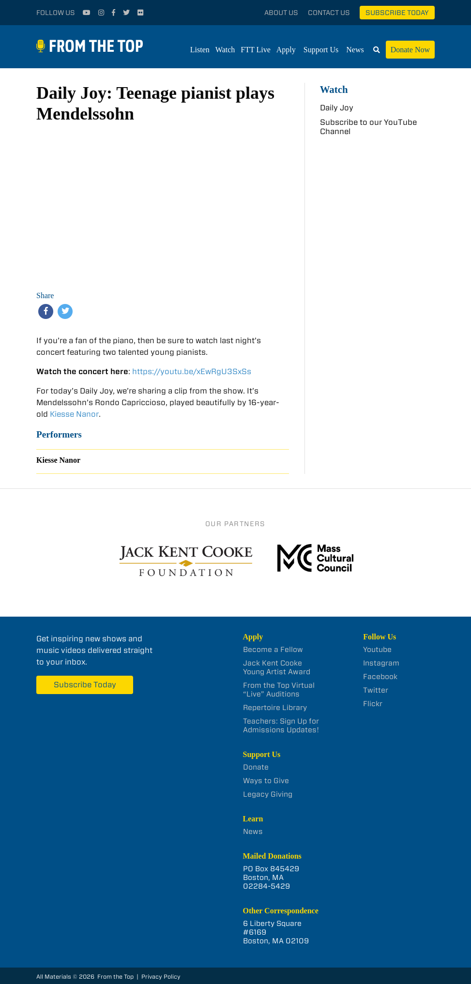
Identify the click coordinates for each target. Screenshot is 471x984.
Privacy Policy (161, 976)
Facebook (380, 676)
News (355, 49)
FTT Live (255, 49)
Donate (256, 767)
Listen (200, 49)
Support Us (321, 49)
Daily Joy (336, 107)
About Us (281, 12)
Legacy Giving (267, 794)
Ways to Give (266, 780)
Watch (225, 49)
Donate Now (410, 49)
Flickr (372, 703)
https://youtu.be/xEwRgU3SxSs (191, 371)
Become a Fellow (273, 649)
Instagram (381, 663)
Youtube (377, 649)
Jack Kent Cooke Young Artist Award (276, 667)
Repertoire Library (275, 707)
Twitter (375, 690)
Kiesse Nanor (74, 414)
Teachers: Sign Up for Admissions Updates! (281, 725)
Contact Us (329, 12)
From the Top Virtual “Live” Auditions (279, 689)
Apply (286, 49)
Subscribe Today (397, 12)
